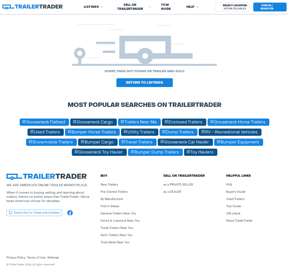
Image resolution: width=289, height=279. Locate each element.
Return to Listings (144, 82)
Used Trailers (235, 199)
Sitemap (53, 258)
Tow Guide (166, 7)
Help (192, 7)
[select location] (232, 7)
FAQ (229, 185)
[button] (232, 7)
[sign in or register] (270, 7)
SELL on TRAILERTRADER (134, 7)
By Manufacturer (112, 199)
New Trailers (109, 185)
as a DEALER (172, 192)
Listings (94, 7)
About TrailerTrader (239, 221)
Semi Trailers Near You (116, 235)
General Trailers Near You (118, 213)
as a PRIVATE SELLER (178, 185)
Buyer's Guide (235, 192)
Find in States (110, 206)
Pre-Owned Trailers (114, 192)
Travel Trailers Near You (117, 228)
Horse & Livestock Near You (120, 221)
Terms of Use (36, 258)
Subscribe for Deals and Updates (34, 213)
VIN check (233, 213)
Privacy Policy (15, 258)
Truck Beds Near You (115, 242)
